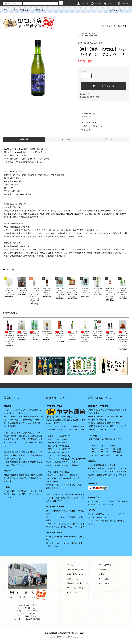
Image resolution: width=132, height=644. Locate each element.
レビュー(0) (108, 139)
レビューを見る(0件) (86, 114)
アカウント (83, 3)
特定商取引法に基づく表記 (89, 97)
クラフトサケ (93, 34)
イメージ (66, 139)
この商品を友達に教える (88, 123)
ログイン (108, 3)
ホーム (6, 10)
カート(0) (122, 3)
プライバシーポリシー (76, 588)
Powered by (66, 637)
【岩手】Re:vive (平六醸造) (91, 35)
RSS (69, 593)
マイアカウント (105, 565)
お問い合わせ (114, 10)
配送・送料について (75, 574)
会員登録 (96, 3)
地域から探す (39, 10)
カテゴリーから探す (20, 10)
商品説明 (24, 139)
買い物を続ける (85, 130)
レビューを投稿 (85, 117)
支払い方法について (75, 569)
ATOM (74, 593)
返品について (84, 94)
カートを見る (104, 579)
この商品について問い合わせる (90, 126)
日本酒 (85, 34)
